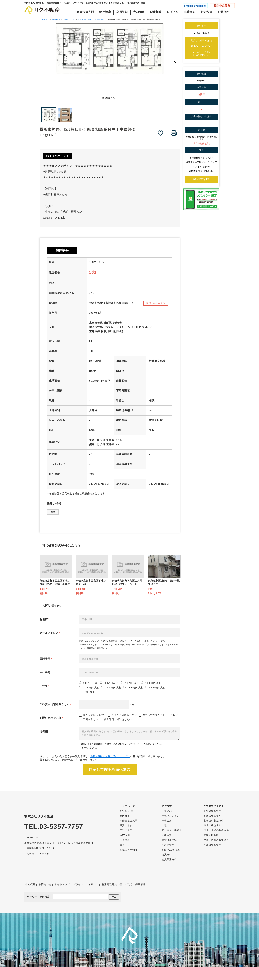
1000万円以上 (151, 682)
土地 (164, 825)
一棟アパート (169, 811)
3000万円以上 (133, 687)
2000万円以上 (111, 687)
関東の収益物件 (212, 811)
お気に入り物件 (128, 849)
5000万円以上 (155, 687)
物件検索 (105, 11)
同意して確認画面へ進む (109, 769)
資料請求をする (201, 179)
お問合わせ (225, 11)
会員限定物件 (169, 859)
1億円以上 (87, 692)
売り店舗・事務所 (172, 830)
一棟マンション (170, 815)
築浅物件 (167, 854)
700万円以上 (130, 682)
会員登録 (122, 11)
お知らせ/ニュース (130, 811)
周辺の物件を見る (155, 303)
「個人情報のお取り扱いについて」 (110, 756)
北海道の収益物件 (214, 820)
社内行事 (206, 11)
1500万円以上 (89, 687)
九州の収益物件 (212, 845)
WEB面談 (125, 835)
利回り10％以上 (171, 849)
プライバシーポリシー (85, 884)
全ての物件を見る (214, 806)
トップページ (127, 806)
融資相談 (156, 11)
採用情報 (140, 884)
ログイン (172, 11)
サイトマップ (62, 884)
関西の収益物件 (212, 815)
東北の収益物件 (212, 825)
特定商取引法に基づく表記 (117, 884)
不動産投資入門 (84, 11)
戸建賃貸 (167, 835)
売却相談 (139, 11)
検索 (114, 896)
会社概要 (189, 11)
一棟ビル (167, 820)
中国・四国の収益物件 (216, 840)
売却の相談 (126, 830)
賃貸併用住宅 (169, 840)
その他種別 (168, 845)
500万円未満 (88, 682)
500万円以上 (109, 682)
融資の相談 (126, 825)
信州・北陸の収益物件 (216, 830)
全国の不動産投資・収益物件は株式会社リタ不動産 (126, 954)
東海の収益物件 (212, 835)
